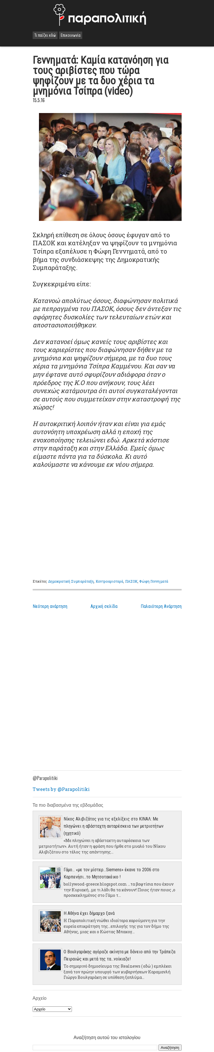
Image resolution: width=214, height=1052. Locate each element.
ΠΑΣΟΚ (131, 581)
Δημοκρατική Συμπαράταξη (71, 581)
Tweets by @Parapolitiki (61, 789)
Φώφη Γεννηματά (153, 581)
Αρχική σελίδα (104, 606)
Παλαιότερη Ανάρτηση (161, 606)
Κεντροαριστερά (109, 581)
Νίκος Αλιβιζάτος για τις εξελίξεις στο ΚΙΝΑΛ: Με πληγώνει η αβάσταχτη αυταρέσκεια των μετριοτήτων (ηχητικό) (114, 826)
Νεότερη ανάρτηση (50, 606)
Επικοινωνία (71, 35)
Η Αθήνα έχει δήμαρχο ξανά (89, 913)
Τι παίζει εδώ (45, 35)
